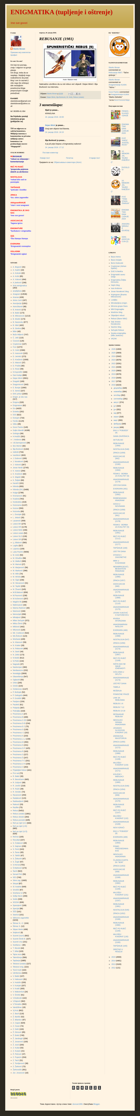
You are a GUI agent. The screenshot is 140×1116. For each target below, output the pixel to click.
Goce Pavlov (18, 427)
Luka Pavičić (18, 552)
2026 (113, 349)
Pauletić (16, 705)
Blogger (96, 1104)
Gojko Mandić (18, 430)
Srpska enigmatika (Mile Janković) (118, 334)
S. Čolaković (18, 843)
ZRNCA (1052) (119, 913)
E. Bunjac (17, 388)
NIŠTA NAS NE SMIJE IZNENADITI (119, 666)
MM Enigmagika (117, 309)
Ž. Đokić (16, 1035)
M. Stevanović (18, 583)
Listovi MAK (18, 530)
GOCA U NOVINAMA (119, 505)
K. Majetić (17, 477)
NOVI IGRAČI (118, 828)
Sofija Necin (18, 896)
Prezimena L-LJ (19, 739)
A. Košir (16, 276)
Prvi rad (16, 773)
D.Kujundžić (18, 372)
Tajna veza (17, 954)
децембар (118, 388)
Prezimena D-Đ (19, 723)
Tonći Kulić (17, 970)
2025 (113, 353)
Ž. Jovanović (18, 1042)
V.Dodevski (17, 998)
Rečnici (16, 837)
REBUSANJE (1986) (118, 752)
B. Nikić (16, 325)
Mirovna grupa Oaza (119, 306)
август (116, 402)
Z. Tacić (16, 1060)
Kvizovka (16, 511)
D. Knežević (18, 360)
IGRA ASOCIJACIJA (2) (126, 239)
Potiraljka (16, 711)
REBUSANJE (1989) (118, 596)
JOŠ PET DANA (119, 683)
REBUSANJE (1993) (118, 469)
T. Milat (16, 951)
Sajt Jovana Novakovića (116, 323)
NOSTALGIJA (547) (121, 639)
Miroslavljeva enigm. (119, 303)
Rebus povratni (19, 820)
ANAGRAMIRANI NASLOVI (120, 625)
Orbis (15, 683)
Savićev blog (116, 327)
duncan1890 (77, 1104)
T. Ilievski (16, 948)
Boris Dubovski (117, 263)
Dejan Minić (51, 97)
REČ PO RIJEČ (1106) (119, 888)
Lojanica (16, 549)
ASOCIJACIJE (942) (119, 457)
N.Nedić (16, 658)
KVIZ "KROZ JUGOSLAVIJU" (125, 141)
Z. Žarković (17, 1066)
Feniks (15, 421)
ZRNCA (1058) (119, 510)
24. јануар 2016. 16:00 (54, 117)
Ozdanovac (17, 689)
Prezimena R (18, 751)
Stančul (16, 915)
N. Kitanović (18, 642)
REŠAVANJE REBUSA (118, 715)
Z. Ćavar (16, 1026)
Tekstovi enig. (18, 967)
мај (115, 413)
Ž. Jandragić (18, 1038)
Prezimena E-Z (19, 726)
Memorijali (17, 614)
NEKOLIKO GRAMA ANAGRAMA (119, 722)
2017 (113, 381)
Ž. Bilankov (17, 1020)
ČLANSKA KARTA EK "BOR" (120, 861)
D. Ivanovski (18, 353)
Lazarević (17, 521)
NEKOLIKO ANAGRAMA (119, 855)
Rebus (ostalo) (78, 97)
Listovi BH (17, 524)
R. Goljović (17, 782)
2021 (113, 367)
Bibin (15, 331)
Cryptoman (17, 344)
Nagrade (16, 664)
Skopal (15, 883)
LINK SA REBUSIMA (119, 699)
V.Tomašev (17, 1004)
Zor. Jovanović (19, 1073)
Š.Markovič (17, 868)
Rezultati (16, 840)
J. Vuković (17, 465)
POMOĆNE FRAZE (121, 694)
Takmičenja (17, 957)
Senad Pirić (17, 874)
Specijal (16, 908)
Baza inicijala (116, 260)
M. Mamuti (17, 564)
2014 (113, 961)
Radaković (17, 798)
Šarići (15, 871)
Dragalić (16, 381)
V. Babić (16, 976)
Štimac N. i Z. (18, 923)
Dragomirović (18, 384)
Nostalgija (17, 673)
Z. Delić (16, 1029)
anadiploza (17, 291)
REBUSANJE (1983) (118, 841)
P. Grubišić (17, 698)
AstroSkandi (18, 306)
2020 (113, 371)
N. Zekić (16, 655)
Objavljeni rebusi (118, 315)
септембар (118, 399)
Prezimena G (18, 729)
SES (14, 877)
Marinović (17, 611)
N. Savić (16, 651)
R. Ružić (16, 789)
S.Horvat (16, 865)
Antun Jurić (17, 300)
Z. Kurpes (17, 1051)
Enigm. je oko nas (20, 397)
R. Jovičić (17, 786)
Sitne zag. (17, 880)
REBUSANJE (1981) (118, 905)
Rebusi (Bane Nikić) (119, 319)
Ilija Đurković (61, 97)
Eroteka (16, 412)
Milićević (16, 627)
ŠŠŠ (14, 911)
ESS (14, 415)
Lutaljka (114, 300)
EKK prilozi (17, 394)
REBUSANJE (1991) (118, 532)
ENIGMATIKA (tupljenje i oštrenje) (61, 12)
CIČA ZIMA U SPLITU (118, 673)
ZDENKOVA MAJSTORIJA (120, 737)
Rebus (15, 810)
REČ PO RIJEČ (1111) (119, 537)
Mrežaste (16, 639)
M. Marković (18, 571)
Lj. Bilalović (17, 542)
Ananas (16, 297)
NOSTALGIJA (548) (121, 449)
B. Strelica (17, 328)
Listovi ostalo (18, 533)
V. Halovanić (18, 979)
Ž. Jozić (16, 1045)
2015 (113, 957)
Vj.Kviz (15, 1010)
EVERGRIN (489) (120, 837)
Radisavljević (18, 801)
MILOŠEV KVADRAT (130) (120, 935)
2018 (113, 378)
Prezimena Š (18, 758)
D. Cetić (16, 350)
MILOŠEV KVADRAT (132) (120, 817)
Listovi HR (17, 527)
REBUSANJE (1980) (118, 924)
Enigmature (17, 405)
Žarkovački (17, 1070)
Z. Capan (16, 1023)
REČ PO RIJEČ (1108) (119, 758)
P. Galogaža (18, 695)
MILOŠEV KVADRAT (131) (120, 893)
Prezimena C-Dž (19, 720)
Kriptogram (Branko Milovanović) (119, 296)
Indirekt (16, 452)
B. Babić (16, 313)
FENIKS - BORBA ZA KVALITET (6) (121, 475)
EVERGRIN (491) (120, 489)
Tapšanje (16, 960)
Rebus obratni (18, 817)
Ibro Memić (17, 446)
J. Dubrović (17, 458)
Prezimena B (18, 717)
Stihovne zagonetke (21, 918)
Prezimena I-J (18, 733)
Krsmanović (17, 496)
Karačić (16, 483)
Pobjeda (16, 708)
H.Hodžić (16, 436)
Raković (16, 804)
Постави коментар (50, 153)
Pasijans (16, 701)
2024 (113, 356)
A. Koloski (17, 273)
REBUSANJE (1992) (118, 493)
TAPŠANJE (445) (120, 946)
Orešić (15, 686)
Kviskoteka (17, 502)
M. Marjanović (18, 567)
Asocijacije (17, 303)
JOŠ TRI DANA (119, 551)
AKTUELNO (118, 440)
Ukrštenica (17, 973)
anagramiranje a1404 (117, 85)
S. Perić (16, 849)
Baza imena (116, 257)
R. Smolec (17, 792)
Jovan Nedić (18, 468)
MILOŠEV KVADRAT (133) (120, 764)
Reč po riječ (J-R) (20, 826)
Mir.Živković (17, 636)
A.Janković (17, 282)
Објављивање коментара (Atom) (68, 162)
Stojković (16, 932)
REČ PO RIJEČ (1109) (119, 659)
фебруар (118, 424)
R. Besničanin (18, 779)
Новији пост (45, 158)
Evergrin (16, 418)
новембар (118, 391)
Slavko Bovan (19, 49)
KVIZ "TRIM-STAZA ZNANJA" (125, 200)
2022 (113, 363)
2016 (113, 385)
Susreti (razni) (18, 936)
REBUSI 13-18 (119, 711)
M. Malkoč (17, 561)
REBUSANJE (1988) (118, 635)
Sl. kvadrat (17, 887)
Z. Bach (16, 1014)
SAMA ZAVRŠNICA (121, 436)
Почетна (69, 158)
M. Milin (16, 574)
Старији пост (94, 158)
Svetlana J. (17, 945)
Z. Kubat (16, 1048)
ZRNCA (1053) (119, 866)
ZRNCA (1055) (119, 742)
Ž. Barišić (16, 1017)
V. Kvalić (16, 989)
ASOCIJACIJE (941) (119, 514)
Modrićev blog (116, 312)
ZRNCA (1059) (119, 453)
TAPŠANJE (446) (120, 548)
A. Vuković (17, 279)
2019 (113, 374)
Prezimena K (18, 736)
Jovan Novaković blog (120, 291)
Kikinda (16, 486)
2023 (113, 360)
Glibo (15, 424)
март (116, 420)
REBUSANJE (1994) (118, 444)
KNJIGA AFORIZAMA (119, 619)
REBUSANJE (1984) (118, 805)
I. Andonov (17, 440)
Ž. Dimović (17, 1032)
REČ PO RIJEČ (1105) (119, 930)
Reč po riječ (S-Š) (20, 831)
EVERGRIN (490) (120, 630)
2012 (113, 968)
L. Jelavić (16, 517)
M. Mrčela (17, 577)
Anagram (16, 294)
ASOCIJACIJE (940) (119, 585)
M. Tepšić (17, 586)
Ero (14, 408)
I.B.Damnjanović (19, 443)
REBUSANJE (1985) (118, 781)
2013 (113, 964)
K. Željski (16, 480)
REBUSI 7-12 (118, 707)
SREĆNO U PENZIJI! (118, 950)
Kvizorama (17, 505)
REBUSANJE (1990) (118, 575)
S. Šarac (16, 852)
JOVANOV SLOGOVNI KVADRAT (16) (120, 730)
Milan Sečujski (18, 620)
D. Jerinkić (17, 356)
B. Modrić (17, 319)
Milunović (16, 630)
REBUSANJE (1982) (118, 882)
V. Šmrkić (17, 995)
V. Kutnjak (17, 985)
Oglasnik (16, 680)
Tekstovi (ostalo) (19, 964)
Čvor (15, 347)
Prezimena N (18, 745)
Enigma (16, 402)
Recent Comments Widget (122, 100)
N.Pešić (16, 661)
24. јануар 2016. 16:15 (54, 132)
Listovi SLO (17, 536)
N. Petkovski (18, 648)
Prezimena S (18, 754)
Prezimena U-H (19, 764)
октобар (117, 395)
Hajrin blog (115, 285)
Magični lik (17, 602)
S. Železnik (17, 859)
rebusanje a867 (115, 73)
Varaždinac (17, 1007)
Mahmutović (18, 605)
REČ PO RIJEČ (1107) (119, 811)
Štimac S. (17, 926)
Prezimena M (18, 742)
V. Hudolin (17, 982)
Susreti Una (17, 942)
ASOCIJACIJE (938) (119, 870)
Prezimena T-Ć (19, 761)
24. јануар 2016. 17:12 (54, 147)
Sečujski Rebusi (117, 330)
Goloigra (16, 433)
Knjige (15, 493)
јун (115, 409)
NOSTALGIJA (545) (121, 910)
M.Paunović (17, 595)
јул (115, 406)
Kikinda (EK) (18, 489)
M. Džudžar (17, 558)
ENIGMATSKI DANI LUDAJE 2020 (125, 128)
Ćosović (16, 341)
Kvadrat (16, 499)
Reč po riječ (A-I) (20, 823)
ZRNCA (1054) (119, 789)
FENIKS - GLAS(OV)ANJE (125, 113)
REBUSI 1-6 (118, 703)
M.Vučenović (18, 599)
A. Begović (17, 267)
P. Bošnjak (17, 692)
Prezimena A (18, 714)
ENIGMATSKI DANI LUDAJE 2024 (125, 214)
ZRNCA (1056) (119, 643)
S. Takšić (16, 855)
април (116, 417)
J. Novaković (18, 461)
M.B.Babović (18, 592)
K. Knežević (18, 474)
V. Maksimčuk (18, 992)
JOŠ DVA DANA (119, 485)
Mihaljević (17, 617)
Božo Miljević (18, 334)
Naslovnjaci (17, 667)
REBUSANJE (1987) (118, 653)
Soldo (15, 899)
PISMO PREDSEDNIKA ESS (120, 848)
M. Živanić (17, 589)
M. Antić (69, 97)
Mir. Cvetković (18, 633)
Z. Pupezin (17, 1057)
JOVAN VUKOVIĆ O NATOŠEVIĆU (121, 614)
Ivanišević (17, 455)
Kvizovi (16, 508)
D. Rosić (16, 369)
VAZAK (114, 339)
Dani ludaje (17, 375)
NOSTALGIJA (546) (121, 786)
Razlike (16, 807)
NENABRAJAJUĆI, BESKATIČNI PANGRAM (121, 569)
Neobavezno (18, 670)
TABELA (116, 687)
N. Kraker (17, 645)
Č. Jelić (16, 338)
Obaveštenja (18, 676)
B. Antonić (17, 310)
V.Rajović (16, 1001)
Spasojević (17, 905)
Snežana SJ (18, 893)
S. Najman (17, 846)
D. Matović (17, 363)
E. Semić (16, 391)
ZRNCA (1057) (119, 580)
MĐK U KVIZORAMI (119, 562)
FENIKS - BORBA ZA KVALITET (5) (121, 526)
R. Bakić (16, 776)
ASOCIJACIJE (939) (119, 794)
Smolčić (16, 890)
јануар (116, 427)
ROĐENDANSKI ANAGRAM (120, 499)
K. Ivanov (16, 471)
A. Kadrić (16, 270)
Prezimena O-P (19, 748)
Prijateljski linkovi (20, 770)
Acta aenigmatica (20, 286)
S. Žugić (16, 862)
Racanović (17, 795)
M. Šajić (16, 580)
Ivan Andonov (116, 288)
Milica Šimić (18, 623)
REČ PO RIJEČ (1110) (119, 602)
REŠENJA (117, 691)
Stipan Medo (18, 929)
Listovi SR (17, 539)
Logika (15, 546)
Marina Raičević (19, 608)
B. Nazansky (18, 322)
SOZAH (16, 902)
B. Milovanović (19, 316)
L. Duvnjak (17, 514)
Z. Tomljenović (18, 1063)
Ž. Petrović (17, 1054)
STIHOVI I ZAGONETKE (119, 556)
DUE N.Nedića (117, 271)
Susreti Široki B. (19, 939)
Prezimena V (18, 767)
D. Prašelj (17, 366)
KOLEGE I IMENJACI (118, 775)
